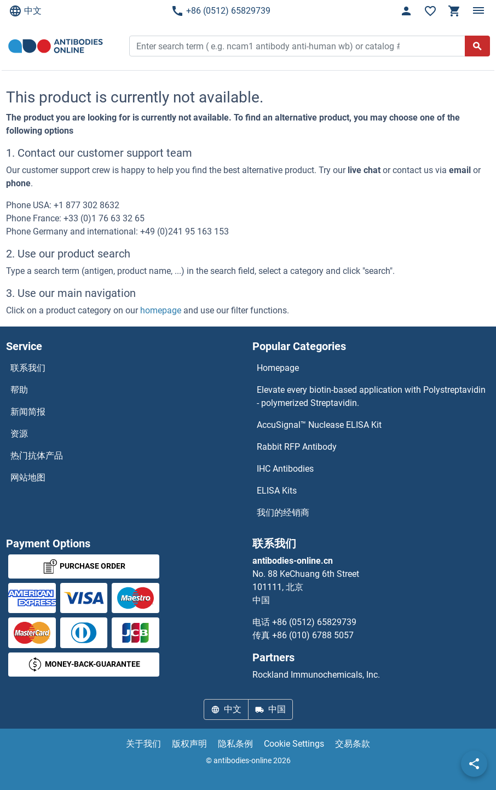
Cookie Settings (294, 744)
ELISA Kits (277, 490)
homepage (160, 310)
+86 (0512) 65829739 (220, 11)
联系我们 (27, 368)
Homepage (278, 368)
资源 (19, 433)
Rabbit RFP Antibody (297, 447)
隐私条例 (235, 744)
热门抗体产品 (36, 455)
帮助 (19, 390)
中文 (25, 11)
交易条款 (352, 744)
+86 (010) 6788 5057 (313, 635)
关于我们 (143, 744)
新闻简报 (27, 412)
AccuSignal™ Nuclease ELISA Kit (319, 425)
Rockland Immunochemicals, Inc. (316, 674)
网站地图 (27, 477)
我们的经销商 (283, 512)
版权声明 (189, 744)
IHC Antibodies (285, 468)
